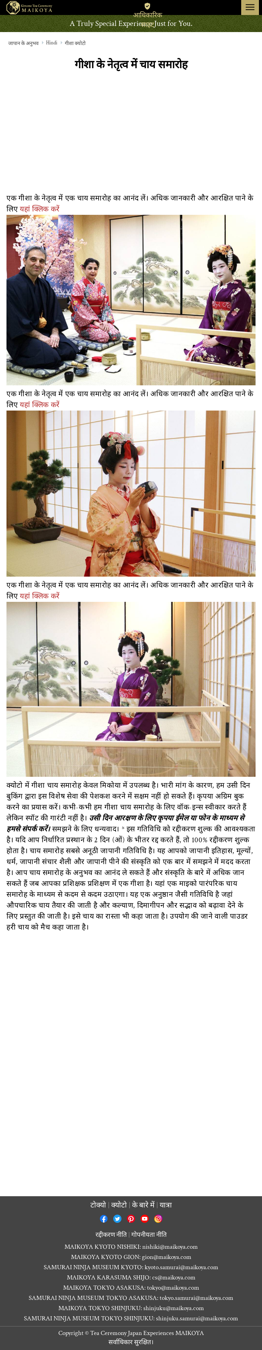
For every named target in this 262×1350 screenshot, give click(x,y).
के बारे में (143, 1205)
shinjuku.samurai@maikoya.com (197, 1318)
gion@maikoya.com (166, 1257)
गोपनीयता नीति (149, 1235)
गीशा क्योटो (75, 43)
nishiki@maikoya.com (170, 1247)
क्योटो (119, 1205)
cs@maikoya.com (173, 1277)
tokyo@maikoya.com (173, 1288)
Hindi (51, 43)
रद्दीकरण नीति (111, 1235)
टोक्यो (98, 1205)
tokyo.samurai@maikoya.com (196, 1298)
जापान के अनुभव (23, 43)
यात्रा (166, 1205)
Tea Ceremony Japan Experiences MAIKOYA (147, 1333)
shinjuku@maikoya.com (173, 1308)
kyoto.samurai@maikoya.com (181, 1267)
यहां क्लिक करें (40, 209)
